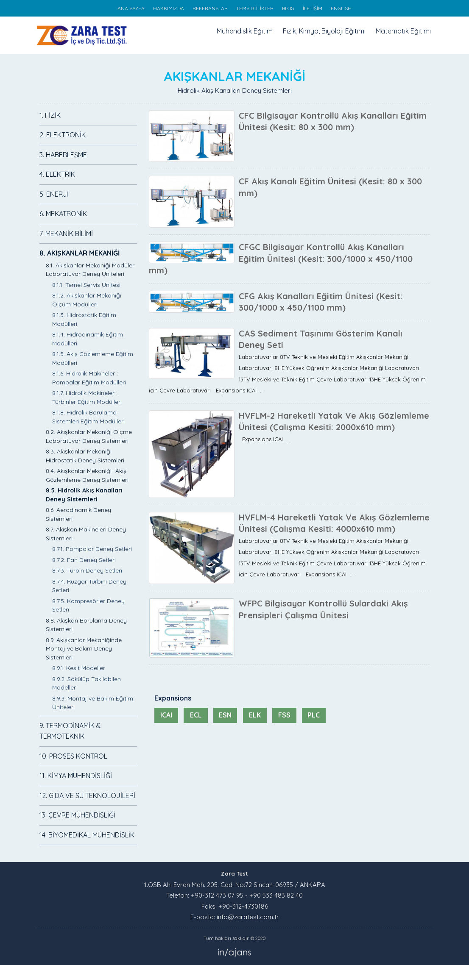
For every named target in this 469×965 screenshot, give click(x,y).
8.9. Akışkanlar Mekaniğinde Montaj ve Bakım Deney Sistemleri (84, 648)
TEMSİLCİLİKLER (255, 8)
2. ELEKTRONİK (62, 135)
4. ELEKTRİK (57, 174)
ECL (196, 715)
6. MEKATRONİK (63, 213)
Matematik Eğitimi (403, 31)
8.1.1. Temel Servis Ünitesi (86, 285)
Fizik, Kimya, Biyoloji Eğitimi (324, 31)
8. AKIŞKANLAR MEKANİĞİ (79, 253)
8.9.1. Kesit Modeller (78, 668)
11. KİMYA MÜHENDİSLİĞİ (75, 775)
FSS (284, 715)
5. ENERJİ (54, 194)
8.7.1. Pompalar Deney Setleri (92, 549)
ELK (255, 715)
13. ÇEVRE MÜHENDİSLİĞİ (77, 815)
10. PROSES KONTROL (73, 756)
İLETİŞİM (312, 8)
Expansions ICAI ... (264, 439)
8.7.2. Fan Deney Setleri (84, 560)
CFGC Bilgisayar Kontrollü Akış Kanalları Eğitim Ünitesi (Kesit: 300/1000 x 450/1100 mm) (281, 258)
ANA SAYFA (131, 8)
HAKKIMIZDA (168, 8)
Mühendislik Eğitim (245, 31)
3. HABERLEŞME (63, 154)
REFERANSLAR (210, 8)
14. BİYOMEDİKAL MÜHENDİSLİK (86, 835)
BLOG (288, 8)
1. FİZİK (50, 115)
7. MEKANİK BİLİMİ (66, 233)
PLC (313, 715)
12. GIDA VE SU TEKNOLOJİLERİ (87, 795)
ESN (225, 715)
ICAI (166, 715)
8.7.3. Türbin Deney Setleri (87, 570)
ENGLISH (341, 8)
